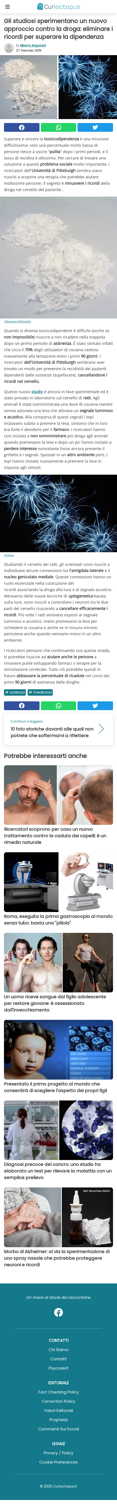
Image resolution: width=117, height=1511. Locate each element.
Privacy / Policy (58, 1453)
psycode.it (58, 1368)
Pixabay (9, 555)
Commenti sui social (58, 1429)
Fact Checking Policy (58, 1392)
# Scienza (15, 692)
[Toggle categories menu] (7, 6)
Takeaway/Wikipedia (17, 321)
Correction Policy (58, 1401)
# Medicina (40, 692)
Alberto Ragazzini (33, 45)
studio (37, 391)
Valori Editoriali (58, 1410)
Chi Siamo (59, 1349)
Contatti (58, 1359)
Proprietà (58, 1419)
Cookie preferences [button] (58, 1462)
